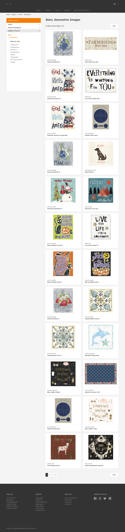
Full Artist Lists (10, 498)
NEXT (114, 26)
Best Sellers (9, 500)
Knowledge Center (11, 502)
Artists (24, 24)
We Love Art (68, 500)
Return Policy (40, 506)
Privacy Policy (40, 508)
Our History (68, 502)
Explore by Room (11, 508)
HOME (7, 14)
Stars (9, 35)
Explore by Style (11, 504)
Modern (12, 54)
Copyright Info (40, 510)
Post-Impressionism (16, 59)
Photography (14, 57)
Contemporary (14, 47)
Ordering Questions (41, 502)
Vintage (12, 62)
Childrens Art (14, 45)
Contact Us (39, 500)
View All (17, 31)
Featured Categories (24, 27)
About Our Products (71, 498)
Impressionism (14, 52)
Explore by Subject (12, 506)
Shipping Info (40, 504)
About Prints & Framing (81, 10)
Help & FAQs (39, 498)
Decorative (13, 37)
